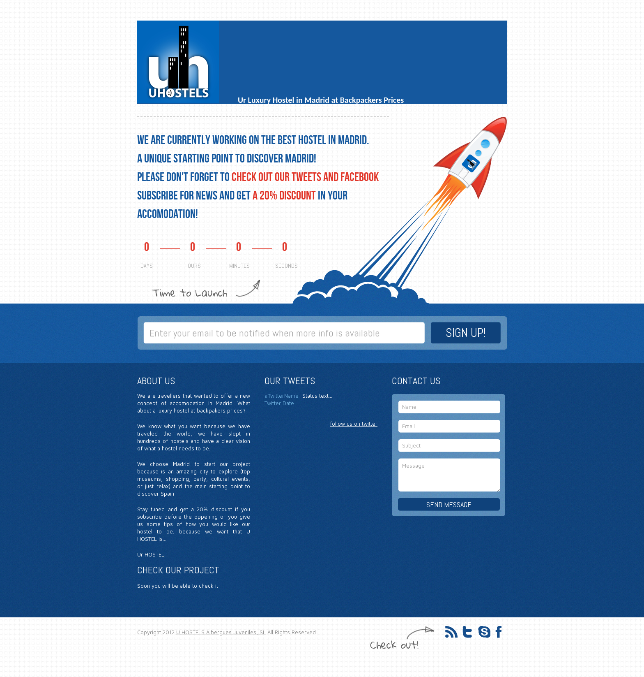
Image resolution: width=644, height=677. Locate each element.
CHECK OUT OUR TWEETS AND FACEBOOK (305, 177)
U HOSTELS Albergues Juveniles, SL (221, 632)
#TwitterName (281, 395)
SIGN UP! (466, 333)
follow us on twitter (353, 424)
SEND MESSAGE (449, 504)
